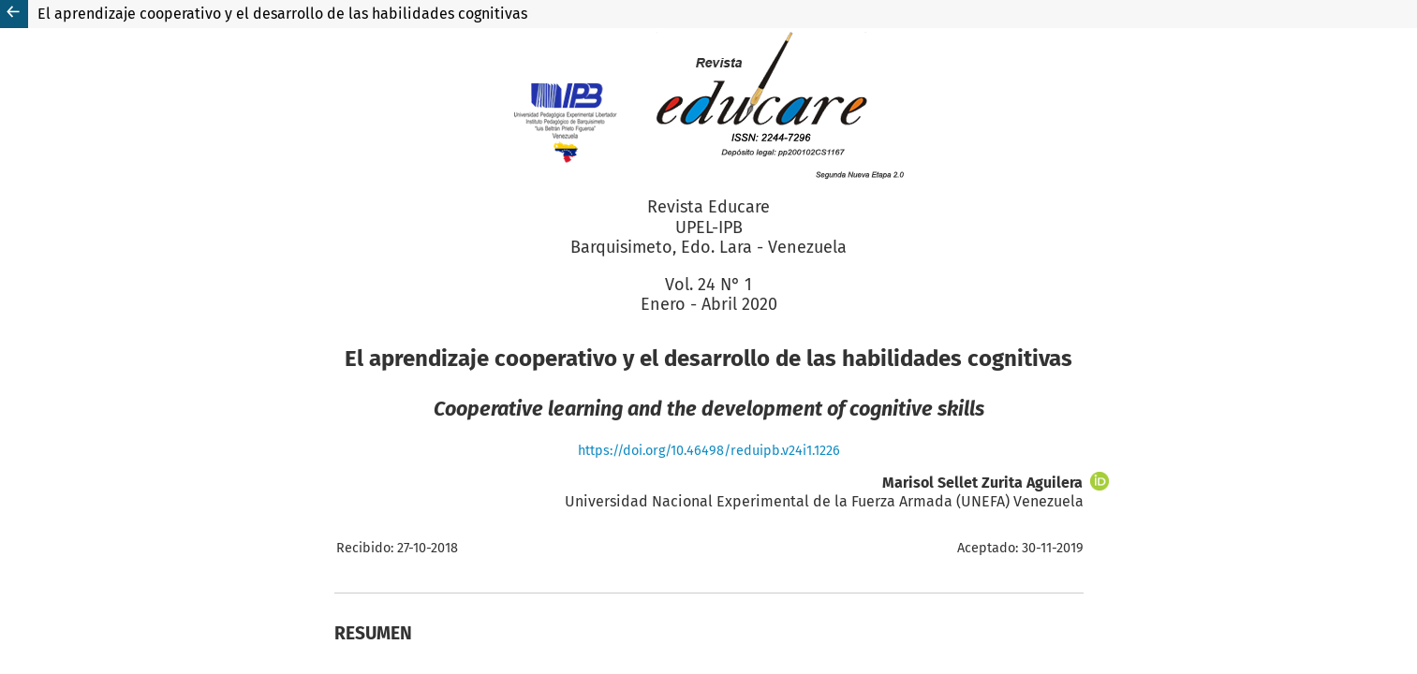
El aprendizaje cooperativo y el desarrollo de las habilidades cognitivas (282, 13)
